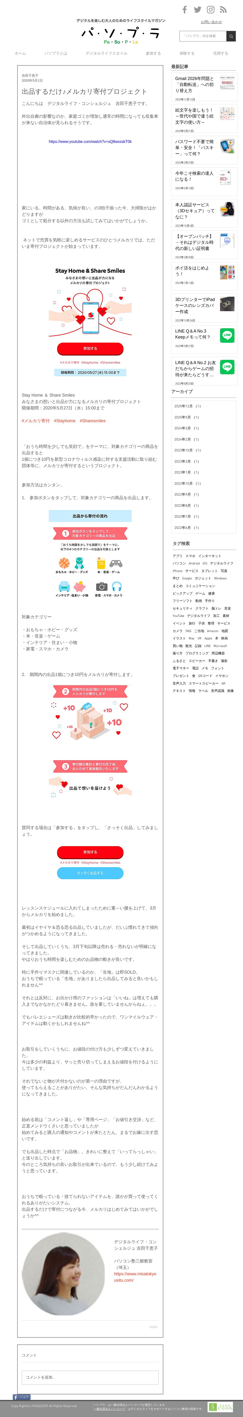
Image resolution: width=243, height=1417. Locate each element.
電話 (195, 668)
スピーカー (197, 661)
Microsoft (220, 646)
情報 (192, 691)
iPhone (177, 571)
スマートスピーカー (204, 684)
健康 (211, 594)
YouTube (178, 616)
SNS (188, 631)
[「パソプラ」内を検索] (199, 36)
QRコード (205, 676)
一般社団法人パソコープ (109, 1409)
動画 (198, 601)
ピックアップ (183, 594)
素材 (226, 616)
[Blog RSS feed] (223, 9)
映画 (224, 639)
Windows (220, 579)
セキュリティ (183, 609)
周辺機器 (218, 654)
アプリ (178, 556)
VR (200, 639)
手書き (213, 661)
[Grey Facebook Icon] (185, 10)
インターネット (209, 556)
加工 (216, 616)
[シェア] (22, 1397)
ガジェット (203, 579)
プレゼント (181, 676)
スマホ (190, 556)
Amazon (213, 631)
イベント (179, 624)
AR (223, 684)
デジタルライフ (221, 564)
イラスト (179, 639)
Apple (208, 639)
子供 (201, 624)
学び (176, 579)
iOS (204, 564)
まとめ (178, 586)
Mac (192, 639)
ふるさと (179, 661)
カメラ (178, 631)
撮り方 (178, 654)
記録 (198, 646)
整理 (211, 624)
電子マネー (181, 668)
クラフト (202, 609)
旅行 (192, 624)
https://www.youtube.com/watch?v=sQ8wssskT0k (90, 142)
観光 (188, 646)
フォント (217, 668)
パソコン (179, 564)
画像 (230, 691)
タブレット (209, 571)
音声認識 (217, 691)
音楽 (227, 609)
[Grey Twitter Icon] (198, 10)
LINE (207, 646)
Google (187, 579)
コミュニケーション (200, 586)
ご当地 (199, 631)
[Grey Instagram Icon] (211, 10)
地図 (224, 631)
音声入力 (179, 684)
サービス (191, 571)
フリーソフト (183, 601)
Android (194, 564)
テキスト (179, 691)
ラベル (203, 691)
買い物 (178, 646)
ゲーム (200, 594)
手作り (210, 601)
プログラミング (197, 654)
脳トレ (216, 609)
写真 (224, 571)
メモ (205, 668)
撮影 (224, 661)
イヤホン (222, 676)
